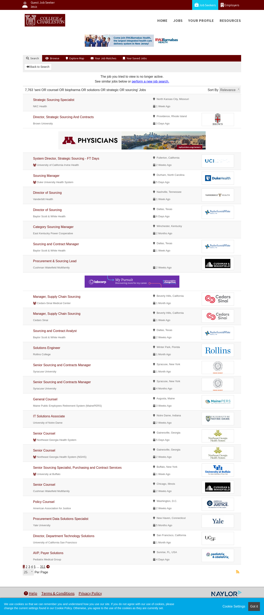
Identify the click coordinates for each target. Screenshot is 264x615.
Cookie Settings (233, 606)
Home (162, 20)
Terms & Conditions (58, 593)
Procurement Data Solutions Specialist (60, 519)
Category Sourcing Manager (53, 227)
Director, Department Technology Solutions (63, 536)
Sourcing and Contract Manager (56, 244)
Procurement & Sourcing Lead (54, 261)
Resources (230, 20)
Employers (230, 4)
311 (43, 566)
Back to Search (38, 66)
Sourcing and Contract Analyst (55, 331)
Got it (254, 606)
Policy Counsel (43, 502)
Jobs (178, 20)
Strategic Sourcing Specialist (53, 100)
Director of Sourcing (47, 192)
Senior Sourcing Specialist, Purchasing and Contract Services (77, 467)
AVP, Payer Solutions (48, 553)
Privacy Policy (90, 593)
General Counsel (45, 399)
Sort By (213, 90)
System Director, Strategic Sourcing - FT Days (66, 158)
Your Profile (201, 20)
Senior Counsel (44, 433)
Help (30, 593)
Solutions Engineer (46, 348)
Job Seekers (205, 4)
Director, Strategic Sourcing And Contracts (63, 117)
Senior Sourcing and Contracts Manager (62, 365)
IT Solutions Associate (49, 416)
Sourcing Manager (46, 175)
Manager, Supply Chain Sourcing (56, 296)
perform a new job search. (150, 81)
